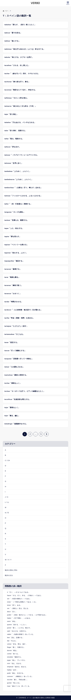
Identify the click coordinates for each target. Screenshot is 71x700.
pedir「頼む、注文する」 (16, 673)
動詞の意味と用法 (11, 570)
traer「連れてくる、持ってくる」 (19, 686)
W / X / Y (8, 560)
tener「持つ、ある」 (14, 605)
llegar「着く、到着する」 (16, 647)
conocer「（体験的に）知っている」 (20, 676)
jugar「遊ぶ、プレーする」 (16, 660)
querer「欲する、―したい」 (17, 624)
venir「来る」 (12, 621)
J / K (6, 497)
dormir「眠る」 (12, 650)
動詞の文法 (9, 575)
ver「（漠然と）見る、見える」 (18, 608)
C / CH (7, 460)
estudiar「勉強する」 (14, 657)
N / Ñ (7, 513)
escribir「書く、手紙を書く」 (17, 679)
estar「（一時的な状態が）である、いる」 (22, 602)
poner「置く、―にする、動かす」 (19, 628)
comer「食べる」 (13, 654)
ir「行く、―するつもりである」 (18, 592)
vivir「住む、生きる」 (15, 663)
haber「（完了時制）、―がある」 (19, 618)
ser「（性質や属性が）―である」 (19, 599)
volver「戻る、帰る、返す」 (17, 644)
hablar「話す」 (12, 670)
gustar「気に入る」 (14, 683)
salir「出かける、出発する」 (17, 631)
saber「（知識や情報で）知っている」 (21, 634)
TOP (5, 11)
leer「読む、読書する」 (15, 637)
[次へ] (46, 434)
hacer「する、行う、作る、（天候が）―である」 (24, 595)
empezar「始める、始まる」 (17, 667)
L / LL (7, 502)
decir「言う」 (12, 611)
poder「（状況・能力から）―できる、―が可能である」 (27, 615)
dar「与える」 (12, 641)
